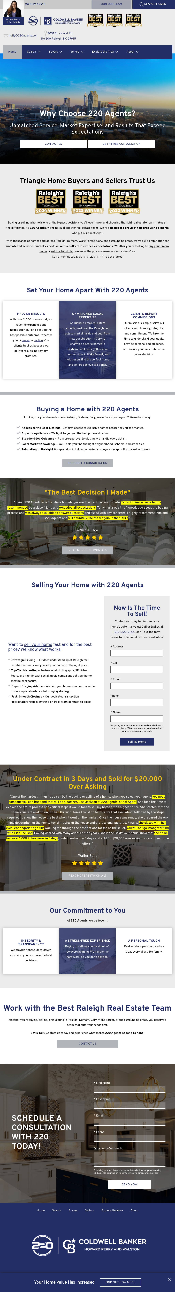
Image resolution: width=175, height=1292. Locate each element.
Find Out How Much (120, 1282)
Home (12, 52)
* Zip (113, 663)
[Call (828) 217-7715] (35, 4)
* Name (115, 713)
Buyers (73, 1211)
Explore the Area (112, 1211)
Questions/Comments (108, 1149)
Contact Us (87, 1045)
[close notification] (169, 1278)
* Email (115, 680)
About (135, 1211)
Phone (114, 696)
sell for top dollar (62, 252)
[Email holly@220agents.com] (21, 36)
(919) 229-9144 (93, 257)
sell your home (38, 645)
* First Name (102, 1084)
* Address (116, 647)
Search (56, 1211)
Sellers (89, 1211)
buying (26, 341)
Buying (12, 223)
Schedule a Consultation (87, 464)
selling (25, 223)
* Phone (99, 1133)
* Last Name (102, 1100)
